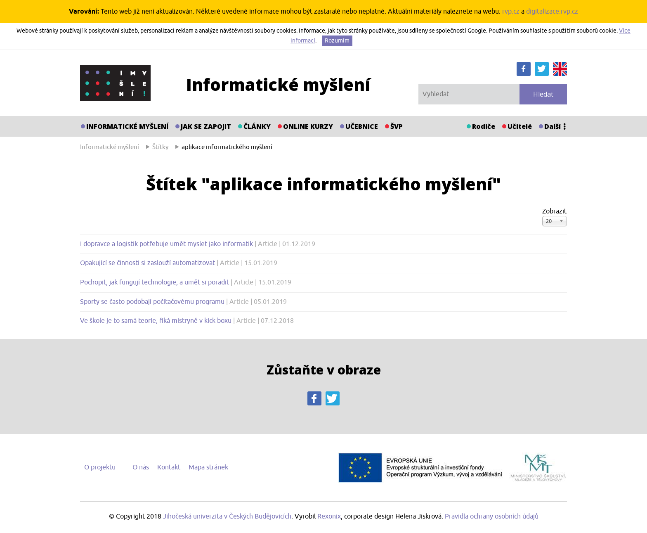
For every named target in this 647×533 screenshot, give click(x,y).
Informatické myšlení (127, 126)
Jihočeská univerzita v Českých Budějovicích (227, 516)
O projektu (100, 467)
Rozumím (337, 40)
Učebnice (361, 126)
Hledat (543, 94)
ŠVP (396, 126)
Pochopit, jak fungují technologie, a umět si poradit (155, 282)
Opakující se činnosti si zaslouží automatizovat (148, 263)
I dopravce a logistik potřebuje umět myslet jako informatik (167, 244)
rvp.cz (510, 11)
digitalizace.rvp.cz (552, 11)
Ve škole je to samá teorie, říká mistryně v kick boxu (156, 321)
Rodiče (483, 126)
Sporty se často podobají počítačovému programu (153, 302)
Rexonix (329, 516)
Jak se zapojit (206, 126)
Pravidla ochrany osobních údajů (491, 516)
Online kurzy (308, 126)
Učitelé (520, 126)
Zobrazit (554, 211)
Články (257, 126)
